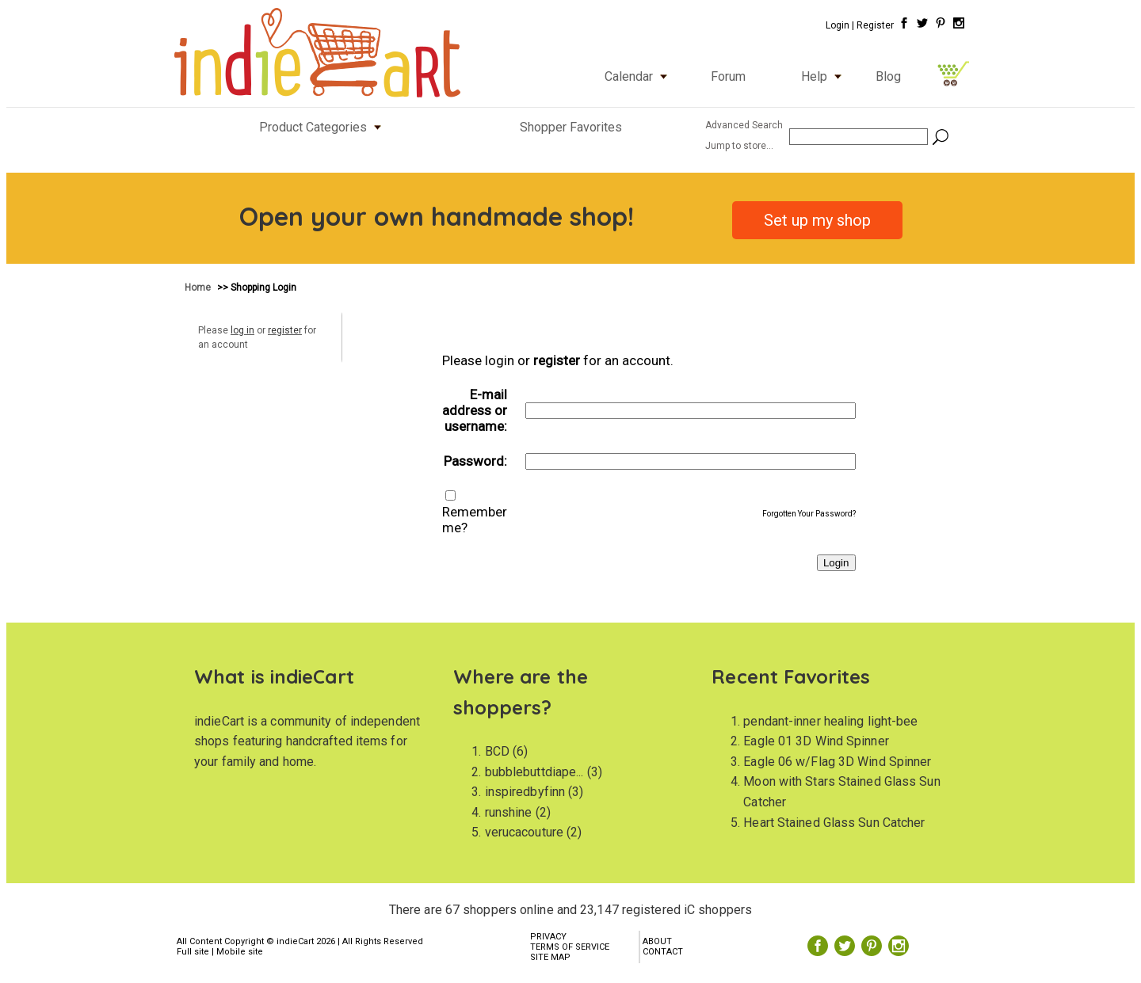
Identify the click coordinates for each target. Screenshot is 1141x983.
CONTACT (663, 952)
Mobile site (239, 952)
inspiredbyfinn (525, 791)
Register (875, 25)
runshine (508, 812)
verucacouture (524, 832)
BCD (497, 751)
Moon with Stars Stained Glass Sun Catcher (841, 792)
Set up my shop (817, 220)
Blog (888, 76)
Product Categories (323, 127)
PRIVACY (548, 937)
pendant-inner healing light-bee (830, 721)
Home (199, 287)
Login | (840, 25)
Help (825, 76)
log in (242, 330)
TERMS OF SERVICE (569, 947)
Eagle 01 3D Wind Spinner (815, 741)
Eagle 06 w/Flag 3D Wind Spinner (837, 761)
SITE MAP (550, 957)
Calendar (639, 76)
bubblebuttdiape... (534, 771)
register (285, 330)
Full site (193, 952)
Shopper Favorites (571, 127)
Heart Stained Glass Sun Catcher (834, 822)
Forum (728, 76)
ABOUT (657, 941)
